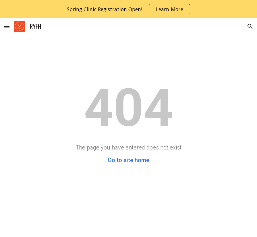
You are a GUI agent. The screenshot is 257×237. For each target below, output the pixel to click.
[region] (128, 9)
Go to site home (128, 160)
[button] (7, 26)
